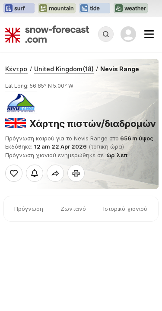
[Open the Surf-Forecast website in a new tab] (19, 8)
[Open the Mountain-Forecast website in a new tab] (57, 8)
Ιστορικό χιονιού (125, 208)
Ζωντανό (73, 208)
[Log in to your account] (128, 34)
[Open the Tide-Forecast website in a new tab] (94, 8)
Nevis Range (119, 69)
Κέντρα (16, 69)
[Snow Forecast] (47, 34)
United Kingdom (64, 69)
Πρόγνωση (28, 208)
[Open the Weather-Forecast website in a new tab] (131, 8)
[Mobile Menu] (149, 34)
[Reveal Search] (106, 34)
